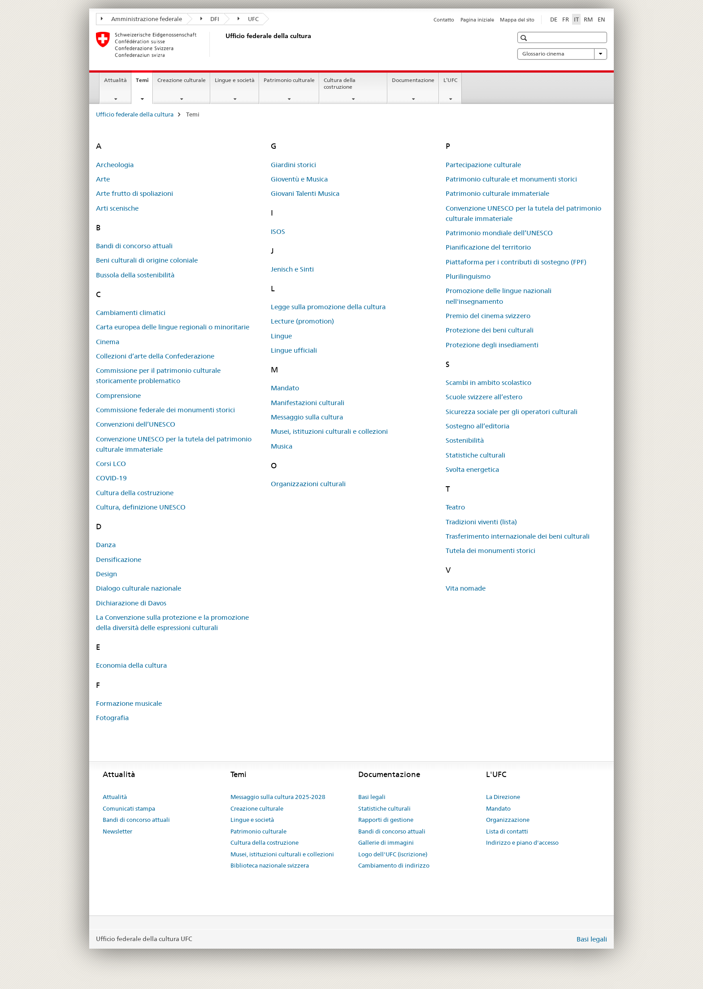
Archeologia (115, 164)
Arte (103, 179)
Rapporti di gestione (385, 819)
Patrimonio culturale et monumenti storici (511, 179)
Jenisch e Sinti (292, 269)
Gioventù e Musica (299, 179)
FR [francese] (565, 19)
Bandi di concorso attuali (134, 246)
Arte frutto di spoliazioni (134, 193)
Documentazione (413, 80)
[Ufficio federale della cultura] (224, 44)
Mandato (285, 388)
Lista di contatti (507, 831)
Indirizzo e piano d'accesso (522, 842)
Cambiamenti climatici (130, 312)
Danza (106, 544)
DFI (210, 18)
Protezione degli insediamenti (492, 345)
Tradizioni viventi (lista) (481, 522)
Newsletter (117, 831)
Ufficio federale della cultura (135, 114)
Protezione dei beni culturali (490, 330)
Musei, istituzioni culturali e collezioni (329, 431)
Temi (144, 83)
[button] (525, 37)
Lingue (281, 336)
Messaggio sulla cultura (307, 417)
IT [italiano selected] (576, 19)
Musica (281, 446)
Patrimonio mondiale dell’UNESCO (499, 233)
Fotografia (112, 717)
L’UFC (450, 80)
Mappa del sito (517, 20)
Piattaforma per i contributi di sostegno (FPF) (516, 262)
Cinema (107, 341)
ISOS (278, 231)
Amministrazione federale (141, 18)
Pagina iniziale (477, 20)
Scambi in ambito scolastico (488, 382)
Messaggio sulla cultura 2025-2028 (277, 796)
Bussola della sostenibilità (135, 275)
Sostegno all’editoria (477, 426)
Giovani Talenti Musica (305, 193)
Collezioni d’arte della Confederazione (155, 356)
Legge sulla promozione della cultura (328, 306)
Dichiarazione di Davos (131, 603)
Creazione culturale (181, 80)
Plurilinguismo (468, 276)
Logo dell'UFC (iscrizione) (392, 854)
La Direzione (503, 796)
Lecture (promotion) (302, 321)
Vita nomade (466, 588)
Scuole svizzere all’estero (484, 397)
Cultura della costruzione (340, 83)
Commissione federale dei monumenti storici (165, 410)
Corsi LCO (111, 463)
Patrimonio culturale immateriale (497, 193)
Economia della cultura (131, 665)
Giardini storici (293, 164)
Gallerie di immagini (386, 842)
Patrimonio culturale (289, 80)
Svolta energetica (472, 469)
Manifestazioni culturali (307, 402)
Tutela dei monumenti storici (490, 550)
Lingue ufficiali (294, 350)
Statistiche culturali (475, 455)
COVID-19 (111, 478)
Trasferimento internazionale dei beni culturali (518, 536)
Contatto (444, 20)
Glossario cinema (562, 54)
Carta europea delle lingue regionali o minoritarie (172, 327)
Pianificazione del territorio (488, 247)
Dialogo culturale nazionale (138, 588)
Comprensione (118, 395)
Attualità (115, 80)
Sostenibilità (465, 440)
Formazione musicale (129, 703)
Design (106, 574)
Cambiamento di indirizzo (394, 865)
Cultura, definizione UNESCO (141, 507)
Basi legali (372, 796)
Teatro (455, 507)
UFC (248, 18)
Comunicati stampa (129, 808)
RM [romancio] (588, 19)
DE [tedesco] (553, 19)
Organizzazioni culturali (308, 483)
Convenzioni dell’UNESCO (135, 424)
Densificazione (118, 559)
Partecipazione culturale (483, 164)
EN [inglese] (601, 19)
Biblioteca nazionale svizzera (269, 865)
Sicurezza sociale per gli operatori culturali (511, 411)
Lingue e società (235, 80)
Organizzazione (507, 819)
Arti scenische (117, 208)
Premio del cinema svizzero (488, 315)
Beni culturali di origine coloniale (147, 260)
